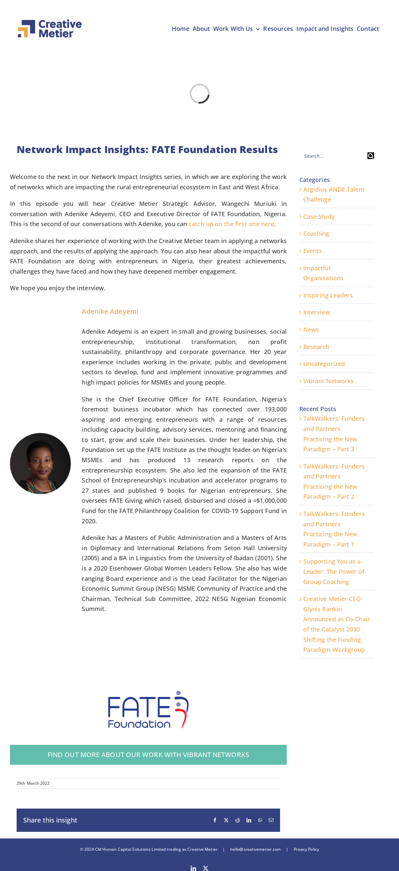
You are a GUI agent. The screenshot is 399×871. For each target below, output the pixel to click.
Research (316, 347)
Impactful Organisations (323, 273)
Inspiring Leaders (328, 295)
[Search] (370, 155)
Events (312, 251)
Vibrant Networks (328, 381)
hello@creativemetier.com (255, 849)
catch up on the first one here (231, 224)
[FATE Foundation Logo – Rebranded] (148, 691)
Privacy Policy (303, 849)
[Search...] (333, 155)
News (311, 329)
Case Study (319, 216)
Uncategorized (324, 364)
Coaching (316, 233)
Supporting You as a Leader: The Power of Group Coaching (333, 571)
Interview (316, 312)
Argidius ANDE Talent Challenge (334, 194)
